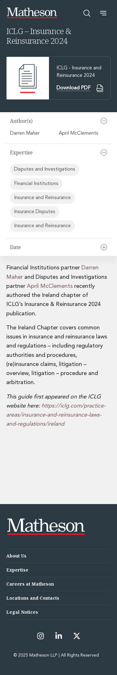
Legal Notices (22, 612)
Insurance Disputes (34, 211)
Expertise (17, 570)
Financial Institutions (36, 183)
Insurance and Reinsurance (42, 197)
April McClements (79, 133)
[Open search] (87, 13)
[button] (103, 13)
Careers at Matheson (30, 584)
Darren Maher (25, 133)
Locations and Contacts (32, 598)
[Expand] (104, 247)
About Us (16, 556)
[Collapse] (104, 121)
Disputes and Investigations (44, 169)
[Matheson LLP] (31, 13)
